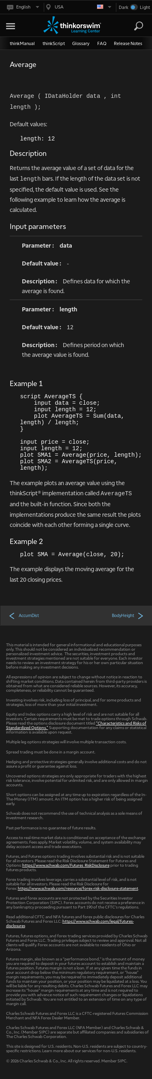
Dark (123, 7)
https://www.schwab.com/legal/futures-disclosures (70, 923)
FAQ (102, 43)
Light (145, 7)
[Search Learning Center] (131, 26)
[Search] (138, 26)
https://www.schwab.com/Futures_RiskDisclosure (65, 865)
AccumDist (24, 615)
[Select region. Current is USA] (77, 7)
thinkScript (54, 43)
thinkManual (22, 43)
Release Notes (128, 43)
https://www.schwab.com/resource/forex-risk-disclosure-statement (78, 888)
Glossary (81, 43)
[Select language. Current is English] (22, 7)
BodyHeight (128, 615)
